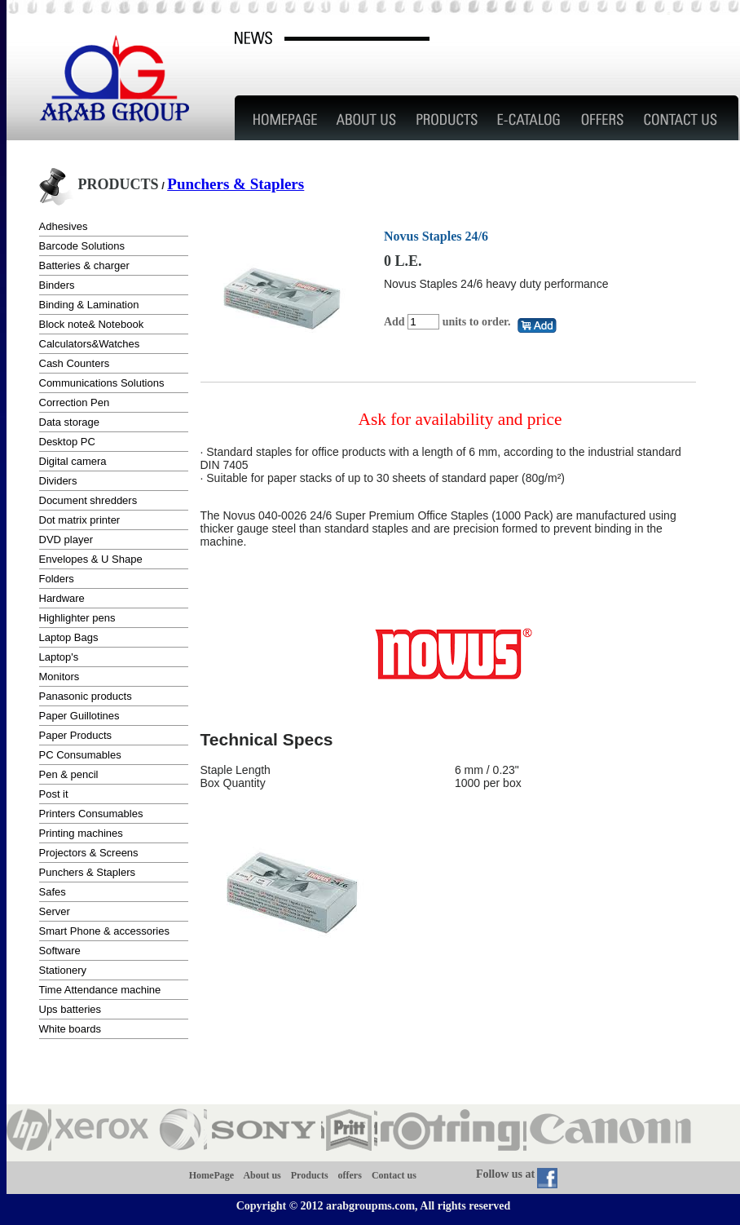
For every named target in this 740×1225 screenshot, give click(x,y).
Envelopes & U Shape (91, 559)
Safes (52, 892)
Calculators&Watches (89, 344)
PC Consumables (80, 755)
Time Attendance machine (100, 990)
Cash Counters (74, 363)
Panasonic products (85, 696)
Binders (57, 285)
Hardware (62, 598)
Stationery (63, 970)
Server (54, 911)
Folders (56, 579)
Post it (53, 794)
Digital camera (73, 461)
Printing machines (81, 833)
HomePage (211, 1174)
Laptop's (59, 657)
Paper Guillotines (79, 716)
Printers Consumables (91, 813)
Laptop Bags (69, 637)
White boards (70, 1029)
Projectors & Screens (89, 853)
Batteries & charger (84, 265)
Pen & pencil (69, 774)
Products (309, 1174)
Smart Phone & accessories (104, 931)
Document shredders (88, 500)
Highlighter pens (77, 618)
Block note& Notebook (91, 324)
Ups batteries (70, 1009)
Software (60, 950)
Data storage (69, 422)
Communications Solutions (102, 383)
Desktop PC (67, 442)
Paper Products (75, 735)
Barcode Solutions (82, 246)
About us (261, 1174)
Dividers (58, 481)
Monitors (59, 676)
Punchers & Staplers (235, 183)
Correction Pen (74, 402)
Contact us (394, 1174)
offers (350, 1174)
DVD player (66, 539)
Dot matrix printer (80, 520)
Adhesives (63, 226)
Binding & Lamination (89, 305)
